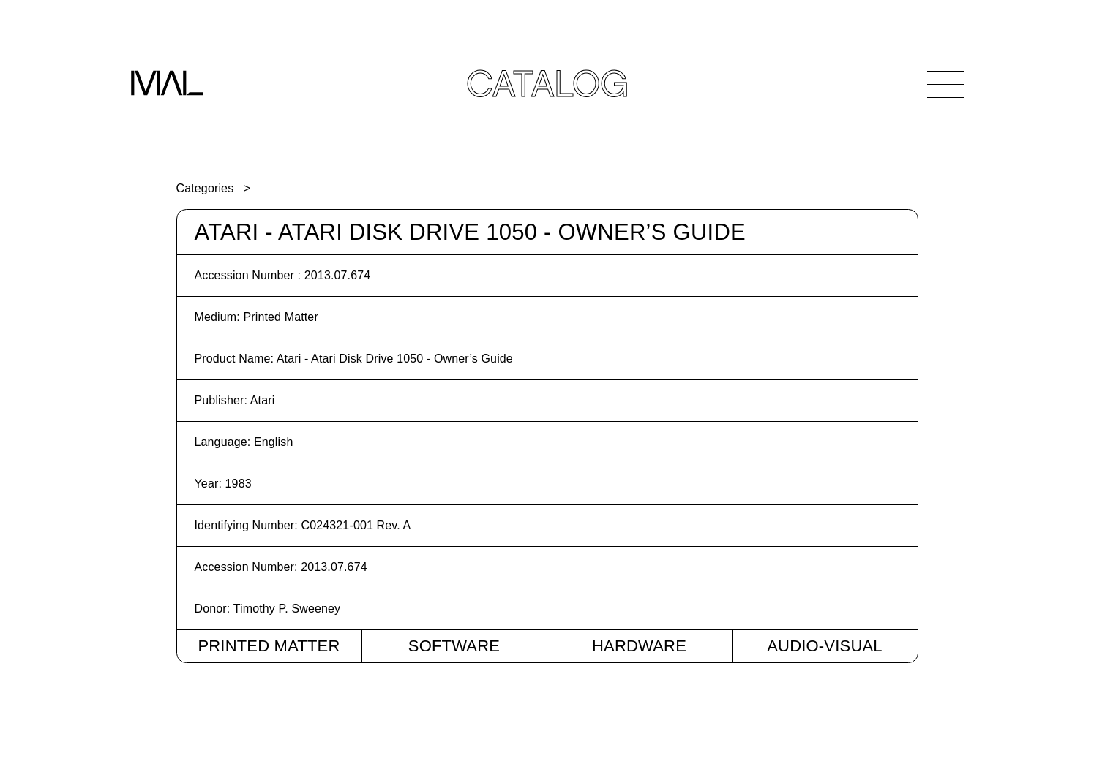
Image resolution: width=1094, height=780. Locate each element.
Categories (205, 188)
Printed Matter (269, 646)
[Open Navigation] (945, 84)
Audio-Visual (825, 646)
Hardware (639, 646)
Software (454, 646)
